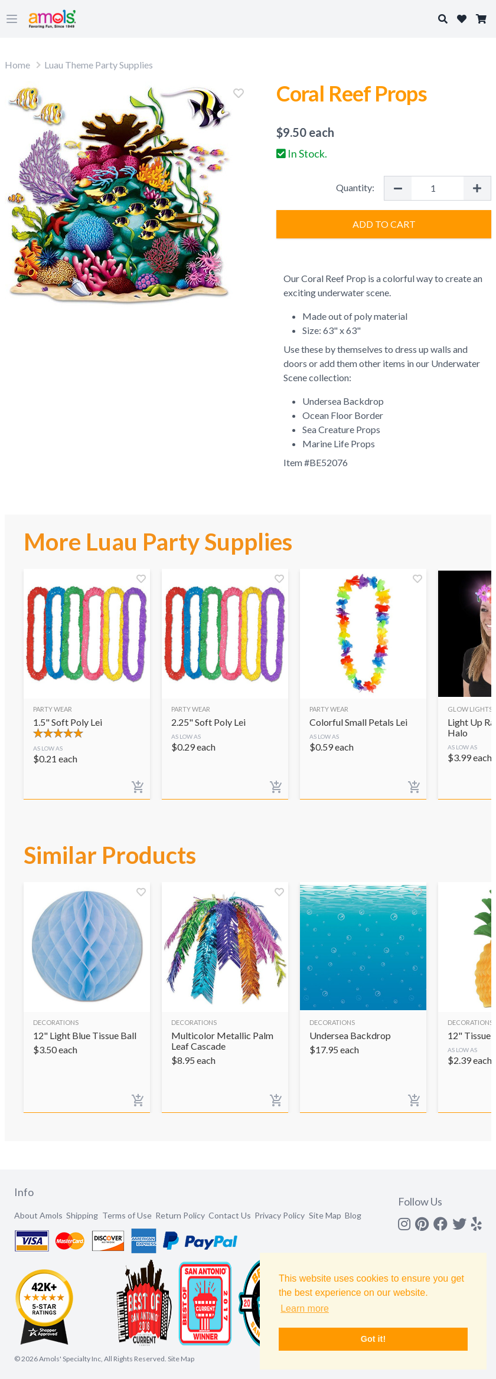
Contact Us (229, 1215)
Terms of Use (127, 1215)
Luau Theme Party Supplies (98, 64)
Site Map (325, 1215)
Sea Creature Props (341, 429)
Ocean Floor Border (342, 415)
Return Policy (180, 1215)
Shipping (82, 1215)
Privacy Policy (279, 1215)
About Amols (38, 1215)
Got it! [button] (373, 1339)
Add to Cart (384, 224)
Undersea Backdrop (343, 401)
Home (17, 64)
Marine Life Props (338, 443)
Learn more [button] (304, 1308)
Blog (353, 1215)
